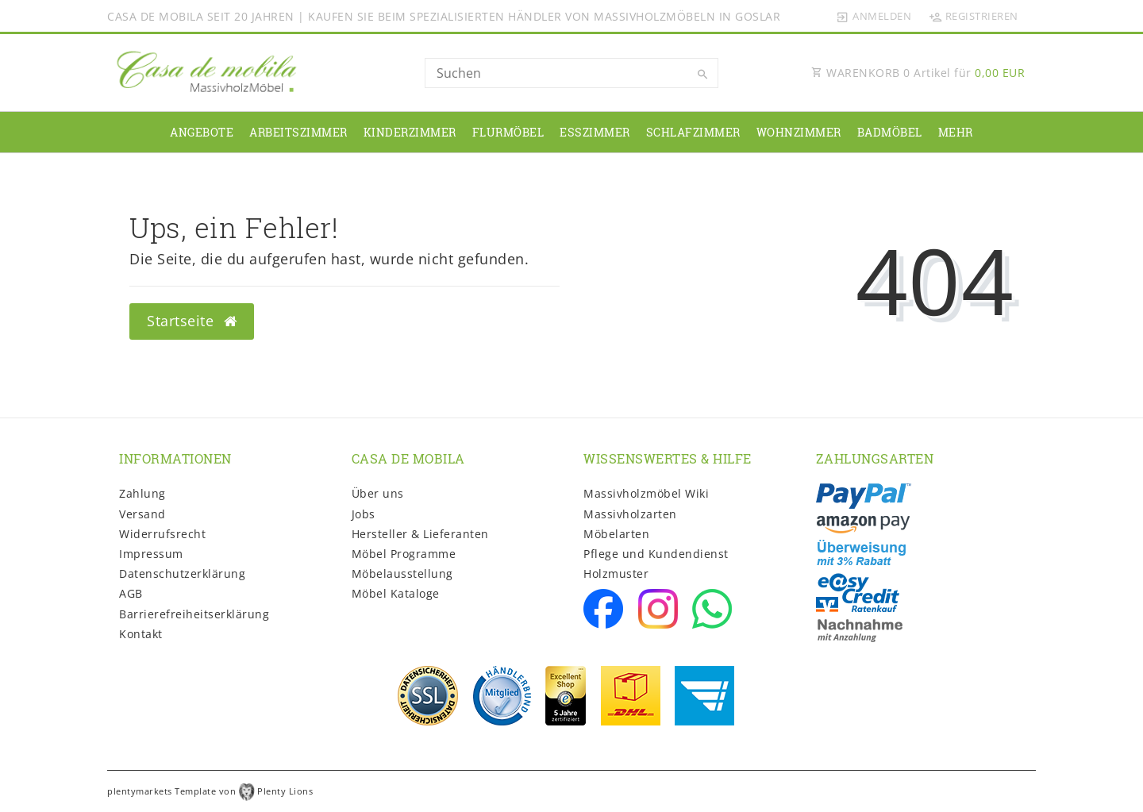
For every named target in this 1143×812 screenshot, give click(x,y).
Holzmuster (615, 573)
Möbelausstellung (402, 573)
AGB (131, 593)
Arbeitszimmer (298, 132)
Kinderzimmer (410, 132)
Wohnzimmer (798, 132)
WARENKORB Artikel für (918, 72)
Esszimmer (595, 132)
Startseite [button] (192, 320)
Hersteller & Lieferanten (420, 533)
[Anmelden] (873, 16)
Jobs (363, 513)
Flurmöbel (508, 132)
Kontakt (141, 633)
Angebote (201, 132)
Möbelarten (616, 533)
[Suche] (702, 74)
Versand (142, 513)
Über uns (378, 493)
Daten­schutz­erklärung (182, 573)
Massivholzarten (630, 513)
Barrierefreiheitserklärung (194, 614)
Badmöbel (889, 132)
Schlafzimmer (693, 132)
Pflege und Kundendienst (656, 553)
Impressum (151, 553)
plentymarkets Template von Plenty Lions (210, 791)
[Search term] (571, 73)
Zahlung (142, 493)
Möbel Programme (404, 553)
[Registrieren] (973, 16)
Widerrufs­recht (162, 533)
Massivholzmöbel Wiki (646, 493)
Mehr (955, 132)
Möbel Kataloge (396, 593)
